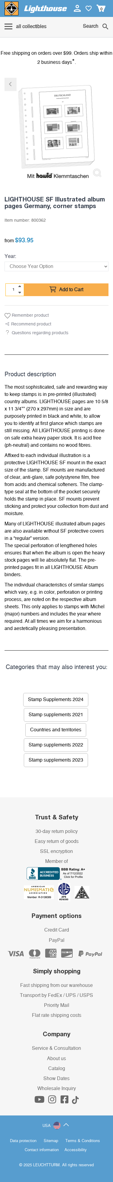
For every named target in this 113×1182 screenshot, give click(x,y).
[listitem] (56, 130)
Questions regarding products (40, 333)
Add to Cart (66, 289)
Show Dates (56, 1078)
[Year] (56, 266)
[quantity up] (19, 286)
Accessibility (75, 1150)
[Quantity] (14, 289)
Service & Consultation (56, 1048)
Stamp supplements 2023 (56, 760)
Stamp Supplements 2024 (55, 699)
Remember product (27, 315)
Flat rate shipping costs (56, 1015)
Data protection (23, 1141)
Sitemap (51, 1141)
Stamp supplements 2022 (56, 745)
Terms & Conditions (82, 1141)
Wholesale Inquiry (56, 1088)
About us (56, 1058)
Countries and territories (55, 729)
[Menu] (25, 27)
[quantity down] (19, 292)
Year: (10, 256)
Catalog (56, 1068)
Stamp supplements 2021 (56, 714)
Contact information (42, 1150)
